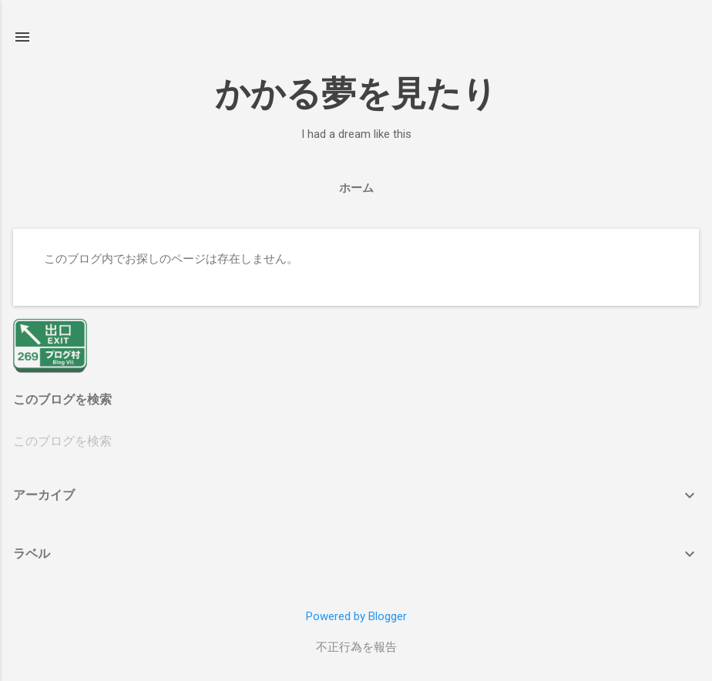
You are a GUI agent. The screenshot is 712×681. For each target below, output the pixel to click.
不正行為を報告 (356, 647)
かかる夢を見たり (356, 93)
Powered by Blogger (356, 616)
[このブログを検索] (356, 441)
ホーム (356, 188)
